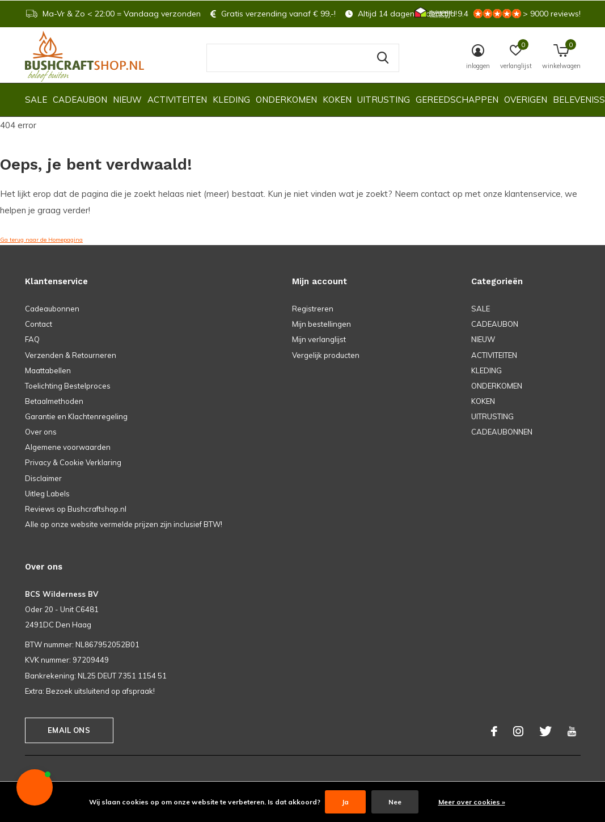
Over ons (41, 431)
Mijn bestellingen (321, 323)
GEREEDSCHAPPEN (457, 99)
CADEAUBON (80, 99)
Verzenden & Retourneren (70, 355)
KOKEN (337, 99)
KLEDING (231, 99)
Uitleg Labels (47, 493)
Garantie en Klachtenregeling (76, 416)
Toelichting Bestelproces (68, 385)
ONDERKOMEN (286, 99)
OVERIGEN (525, 99)
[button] (34, 787)
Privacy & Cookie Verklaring (73, 462)
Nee (394, 802)
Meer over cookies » (471, 802)
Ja (345, 802)
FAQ (32, 339)
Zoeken (383, 58)
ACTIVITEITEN (177, 99)
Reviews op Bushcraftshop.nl (75, 508)
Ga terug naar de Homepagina (41, 239)
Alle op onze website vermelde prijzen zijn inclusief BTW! (123, 524)
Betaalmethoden (54, 401)
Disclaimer (43, 478)
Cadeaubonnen (52, 308)
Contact (38, 323)
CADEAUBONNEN (501, 431)
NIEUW (127, 99)
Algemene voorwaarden (68, 447)
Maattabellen (48, 370)
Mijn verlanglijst (319, 339)
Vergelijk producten (325, 355)
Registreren (312, 308)
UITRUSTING (383, 99)
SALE (36, 99)
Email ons (69, 730)
